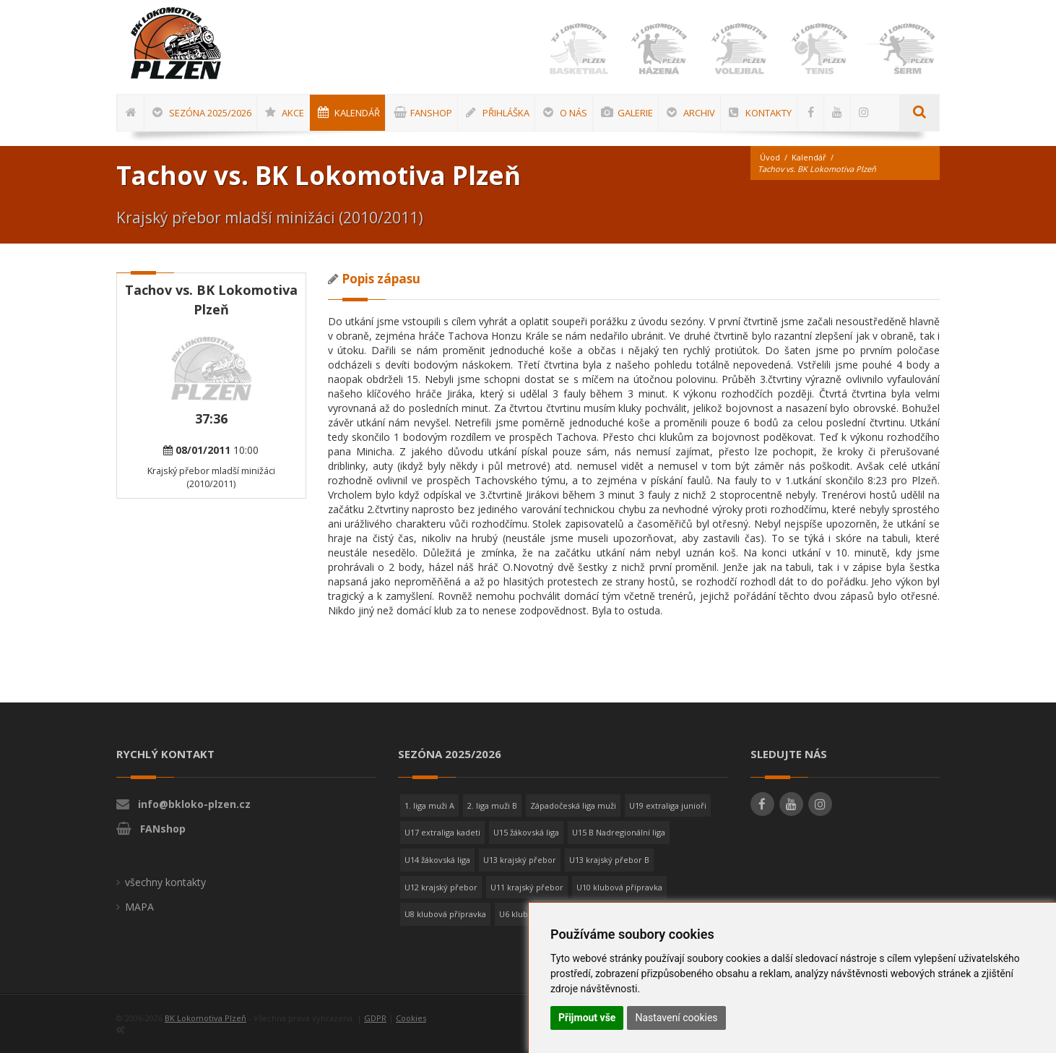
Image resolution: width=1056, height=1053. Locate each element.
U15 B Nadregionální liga (618, 832)
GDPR (375, 1018)
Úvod (770, 157)
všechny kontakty (165, 882)
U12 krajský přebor (440, 887)
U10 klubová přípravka (619, 887)
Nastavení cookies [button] (676, 1017)
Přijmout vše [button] (586, 1017)
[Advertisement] (1009, 475)
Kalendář (809, 157)
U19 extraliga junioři (667, 805)
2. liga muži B (492, 805)
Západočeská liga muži (573, 805)
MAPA (139, 907)
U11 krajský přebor (526, 887)
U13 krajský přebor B (609, 859)
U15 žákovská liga (526, 832)
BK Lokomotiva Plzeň (205, 1018)
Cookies (411, 1018)
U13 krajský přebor (519, 859)
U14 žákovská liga (437, 859)
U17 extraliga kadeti (442, 832)
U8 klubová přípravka (445, 913)
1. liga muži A (429, 805)
